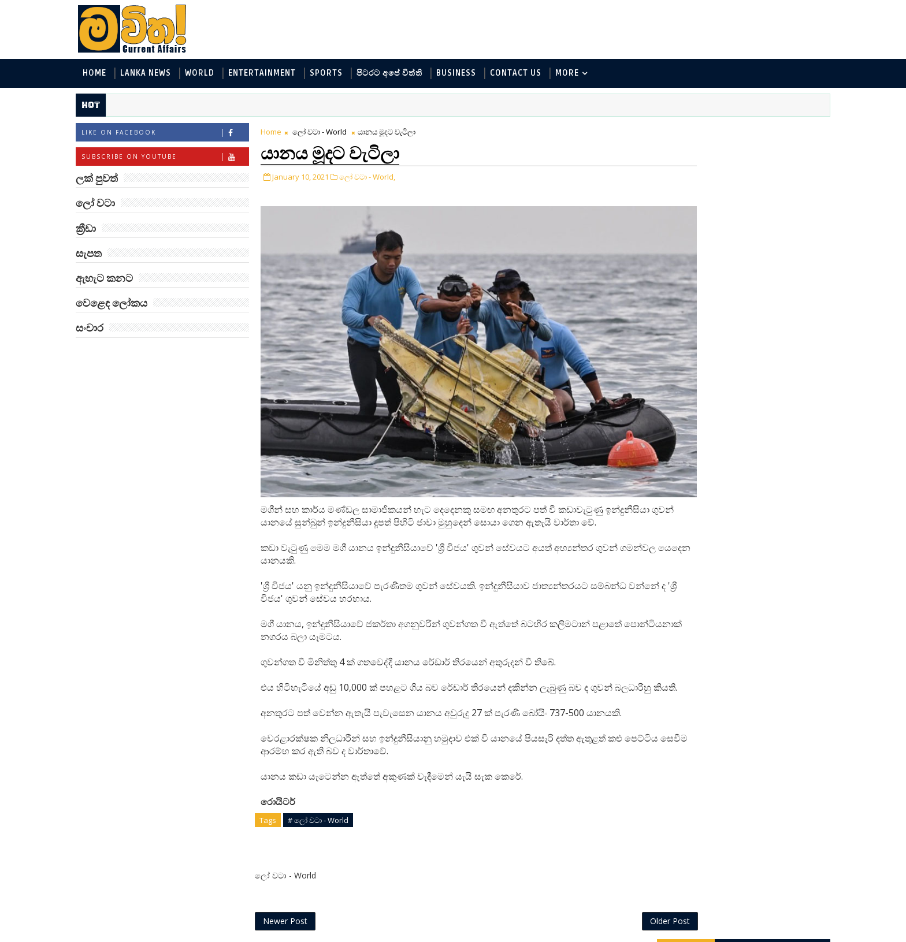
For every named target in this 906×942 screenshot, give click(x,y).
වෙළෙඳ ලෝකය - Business (696, 271)
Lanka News (161, 74)
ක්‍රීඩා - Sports (673, 252)
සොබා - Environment (755, 252)
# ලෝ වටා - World (334, 803)
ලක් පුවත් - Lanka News (691, 176)
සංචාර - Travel (742, 290)
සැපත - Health (673, 290)
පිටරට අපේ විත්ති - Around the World (718, 233)
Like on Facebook (181, 135)
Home (110, 74)
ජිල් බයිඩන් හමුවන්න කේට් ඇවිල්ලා (744, 665)
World (216, 74)
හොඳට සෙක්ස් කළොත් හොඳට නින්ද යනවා (746, 524)
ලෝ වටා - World (336, 134)
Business (472, 74)
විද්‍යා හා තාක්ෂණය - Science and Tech (718, 214)
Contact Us (532, 74)
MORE (583, 74)
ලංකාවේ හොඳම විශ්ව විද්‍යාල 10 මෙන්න (744, 384)
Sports (342, 74)
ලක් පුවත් (727, 131)
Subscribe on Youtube (181, 159)
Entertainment (278, 74)
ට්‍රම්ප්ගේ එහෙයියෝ (740, 472)
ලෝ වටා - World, (383, 178)
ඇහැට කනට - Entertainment (703, 195)
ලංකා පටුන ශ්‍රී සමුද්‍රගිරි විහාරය (744, 758)
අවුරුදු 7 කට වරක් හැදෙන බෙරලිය (738, 431)
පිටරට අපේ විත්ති (406, 74)
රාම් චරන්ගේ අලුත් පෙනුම (738, 712)
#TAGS (670, 131)
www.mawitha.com (224, 934)
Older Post (602, 905)
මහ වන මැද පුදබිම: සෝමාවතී (740, 618)
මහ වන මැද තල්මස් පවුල (754, 566)
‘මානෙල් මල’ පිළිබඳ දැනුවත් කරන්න (741, 337)
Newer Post (301, 905)
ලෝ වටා (785, 131)
